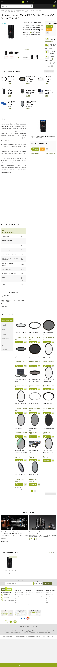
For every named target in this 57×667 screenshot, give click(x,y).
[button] (47, 64)
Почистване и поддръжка (5, 333)
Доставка (27, 596)
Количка (54, 5)
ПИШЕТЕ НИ (5, 594)
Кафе (47, 602)
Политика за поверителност (21, 636)
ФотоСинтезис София (20, 592)
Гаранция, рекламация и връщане (28, 600)
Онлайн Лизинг (29, 604)
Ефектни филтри (5, 345)
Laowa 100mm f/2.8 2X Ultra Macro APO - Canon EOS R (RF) (43, 137)
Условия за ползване (10, 636)
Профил (55, 2)
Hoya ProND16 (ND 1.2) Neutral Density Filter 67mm (34, 381)
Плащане (27, 594)
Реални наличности (40, 602)
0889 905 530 (5, 597)
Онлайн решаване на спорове (34, 636)
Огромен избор (39, 596)
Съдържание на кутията (24, 665)
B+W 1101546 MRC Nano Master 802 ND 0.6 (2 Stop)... (34, 428)
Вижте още (26, 49)
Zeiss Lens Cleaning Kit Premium (48, 90)
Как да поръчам (29, 592)
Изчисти (51, 552)
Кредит (49, 29)
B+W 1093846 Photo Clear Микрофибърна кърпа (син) (12, 104)
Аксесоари (34, 665)
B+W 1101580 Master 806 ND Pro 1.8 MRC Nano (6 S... (48, 428)
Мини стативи (5, 342)
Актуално (40, 665)
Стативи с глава (5, 338)
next (37, 491)
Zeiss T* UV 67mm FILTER (11, 77)
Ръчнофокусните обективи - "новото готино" (41, 532)
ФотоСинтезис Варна (20, 594)
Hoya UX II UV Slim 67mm (21, 332)
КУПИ (9, 83)
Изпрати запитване (49, 41)
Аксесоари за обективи (5, 324)
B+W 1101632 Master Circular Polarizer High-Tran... (48, 452)
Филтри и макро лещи (7, 320)
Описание (4, 665)
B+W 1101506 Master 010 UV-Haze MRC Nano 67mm (48, 381)
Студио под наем (19, 602)
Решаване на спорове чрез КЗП (47, 636)
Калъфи (3, 329)
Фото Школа (49, 598)
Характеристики (12, 665)
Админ (4, 636)
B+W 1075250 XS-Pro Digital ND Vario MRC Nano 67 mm (30, 79)
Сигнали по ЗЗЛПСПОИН (29, 638)
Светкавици (4, 349)
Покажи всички (49, 71)
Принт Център (18, 596)
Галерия (48, 600)
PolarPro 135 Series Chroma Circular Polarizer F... (21, 452)
